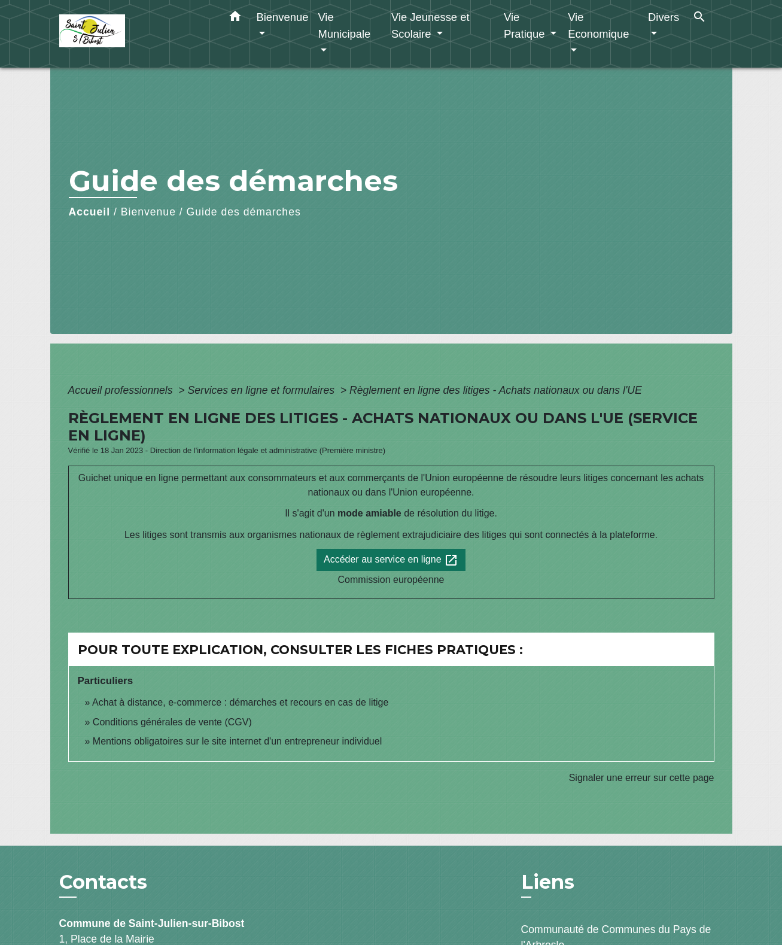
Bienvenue (148, 212)
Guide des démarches (244, 212)
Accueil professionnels (122, 390)
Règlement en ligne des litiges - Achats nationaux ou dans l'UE (495, 390)
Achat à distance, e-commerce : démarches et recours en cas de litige (240, 702)
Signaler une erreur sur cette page (641, 778)
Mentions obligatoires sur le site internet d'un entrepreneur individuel (237, 741)
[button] (235, 18)
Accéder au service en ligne (391, 560)
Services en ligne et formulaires (262, 390)
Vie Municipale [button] (344, 25)
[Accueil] (134, 33)
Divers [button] (663, 17)
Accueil (90, 212)
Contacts (103, 882)
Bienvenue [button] (283, 17)
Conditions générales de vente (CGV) (172, 722)
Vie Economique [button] (598, 25)
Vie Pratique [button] (526, 25)
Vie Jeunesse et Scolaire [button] (430, 25)
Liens (547, 882)
